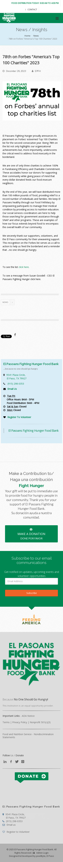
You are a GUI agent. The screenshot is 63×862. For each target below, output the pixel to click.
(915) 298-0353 (16, 383)
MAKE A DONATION (31, 533)
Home (27, 35)
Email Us (12, 388)
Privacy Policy (19, 722)
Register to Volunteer (16, 831)
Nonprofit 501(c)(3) (40, 722)
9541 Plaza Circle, (16, 376)
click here (24, 267)
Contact (31, 9)
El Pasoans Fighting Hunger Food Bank (33, 430)
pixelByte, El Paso (45, 855)
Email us (9, 824)
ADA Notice (28, 715)
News (36, 35)
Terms (6, 722)
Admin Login (41, 852)
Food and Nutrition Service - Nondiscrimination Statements (28, 736)
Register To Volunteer (19, 417)
